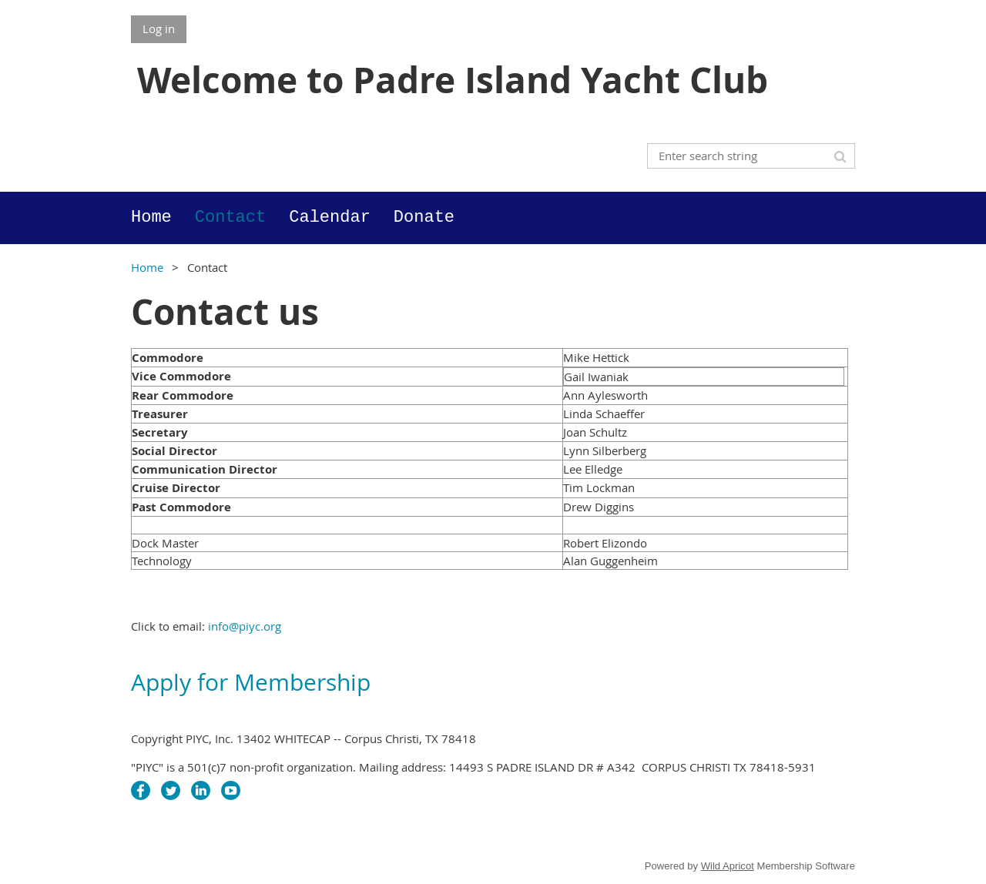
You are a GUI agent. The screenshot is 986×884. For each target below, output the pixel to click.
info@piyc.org (244, 626)
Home (147, 267)
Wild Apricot (727, 866)
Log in (159, 28)
